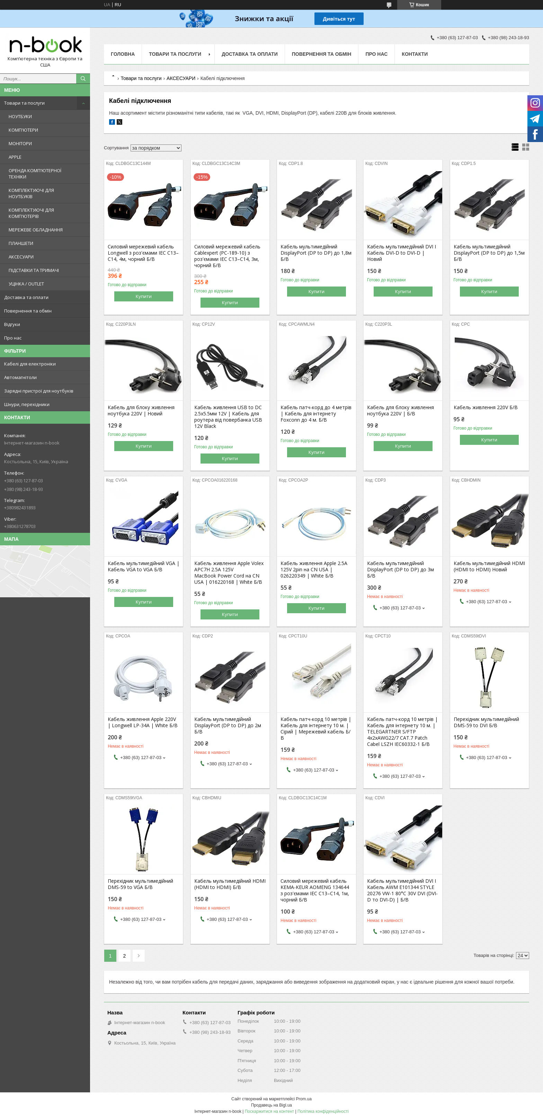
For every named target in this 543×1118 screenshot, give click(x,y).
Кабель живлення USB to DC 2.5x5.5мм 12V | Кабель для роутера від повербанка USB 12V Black (228, 416)
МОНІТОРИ (20, 143)
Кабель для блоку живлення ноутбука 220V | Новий (141, 410)
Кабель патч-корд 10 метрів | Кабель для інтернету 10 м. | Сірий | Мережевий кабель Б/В (316, 728)
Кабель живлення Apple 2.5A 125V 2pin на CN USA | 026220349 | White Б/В (314, 569)
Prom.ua (304, 1099)
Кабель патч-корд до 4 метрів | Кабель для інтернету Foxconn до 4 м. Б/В (316, 413)
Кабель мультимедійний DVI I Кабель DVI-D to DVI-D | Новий (401, 253)
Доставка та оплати (26, 297)
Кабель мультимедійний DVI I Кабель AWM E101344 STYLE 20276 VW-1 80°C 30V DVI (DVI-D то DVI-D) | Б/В (402, 890)
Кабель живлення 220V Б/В (486, 407)
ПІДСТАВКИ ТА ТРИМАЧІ (34, 270)
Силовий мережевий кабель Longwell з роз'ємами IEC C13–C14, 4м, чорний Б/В (143, 253)
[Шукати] (83, 78)
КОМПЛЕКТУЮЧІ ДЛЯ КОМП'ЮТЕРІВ (31, 213)
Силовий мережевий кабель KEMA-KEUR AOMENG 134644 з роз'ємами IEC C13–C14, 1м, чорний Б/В (315, 890)
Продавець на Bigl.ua (271, 1105)
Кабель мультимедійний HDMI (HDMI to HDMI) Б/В (230, 884)
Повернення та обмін (28, 311)
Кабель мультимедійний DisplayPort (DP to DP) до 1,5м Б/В (489, 253)
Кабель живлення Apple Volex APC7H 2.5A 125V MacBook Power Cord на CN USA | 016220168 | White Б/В (229, 572)
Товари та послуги (24, 103)
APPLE (15, 157)
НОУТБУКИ (20, 116)
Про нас (12, 338)
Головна (123, 54)
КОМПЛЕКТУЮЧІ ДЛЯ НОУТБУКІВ (31, 193)
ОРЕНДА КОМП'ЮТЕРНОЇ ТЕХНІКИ (35, 173)
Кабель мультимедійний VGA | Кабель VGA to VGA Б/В (143, 566)
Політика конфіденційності (323, 1111)
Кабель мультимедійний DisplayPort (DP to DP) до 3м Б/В (400, 569)
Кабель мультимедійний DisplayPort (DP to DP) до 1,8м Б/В (316, 253)
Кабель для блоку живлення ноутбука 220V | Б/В (400, 410)
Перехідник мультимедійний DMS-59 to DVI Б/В (486, 722)
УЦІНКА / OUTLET (26, 284)
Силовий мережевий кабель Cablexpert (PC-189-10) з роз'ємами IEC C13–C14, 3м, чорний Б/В (227, 256)
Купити (144, 296)
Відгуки (12, 324)
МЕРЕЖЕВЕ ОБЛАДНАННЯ (36, 230)
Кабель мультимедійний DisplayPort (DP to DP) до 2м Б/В (227, 725)
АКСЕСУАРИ (21, 257)
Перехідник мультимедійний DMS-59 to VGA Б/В (140, 884)
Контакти (415, 54)
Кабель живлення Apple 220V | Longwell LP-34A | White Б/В (143, 722)
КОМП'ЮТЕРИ (23, 130)
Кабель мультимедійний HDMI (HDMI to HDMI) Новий (489, 566)
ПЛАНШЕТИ (21, 243)
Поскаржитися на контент (269, 1111)
